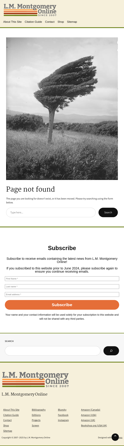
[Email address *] (62, 294)
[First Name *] (62, 278)
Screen (35, 425)
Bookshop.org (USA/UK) (94, 425)
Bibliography (39, 409)
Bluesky (62, 409)
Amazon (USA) (88, 415)
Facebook (63, 415)
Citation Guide (11, 415)
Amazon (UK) (88, 420)
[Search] (111, 350)
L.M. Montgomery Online (24, 394)
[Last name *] (62, 286)
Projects (36, 420)
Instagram (63, 420)
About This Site (11, 409)
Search (108, 212)
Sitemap (7, 430)
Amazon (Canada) (90, 409)
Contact (7, 420)
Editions (36, 415)
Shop (6, 425)
